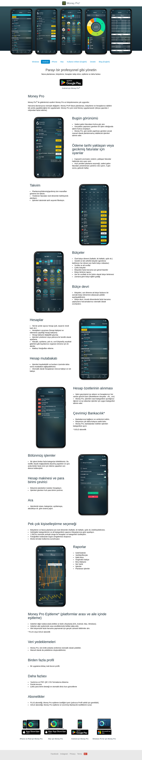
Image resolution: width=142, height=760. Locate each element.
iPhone (54, 62)
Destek (93, 62)
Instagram (64, 754)
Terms (79, 754)
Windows (35, 62)
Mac (62, 62)
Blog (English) (104, 62)
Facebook (54, 754)
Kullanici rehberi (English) (77, 62)
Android (45, 62)
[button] (85, 754)
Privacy (73, 754)
